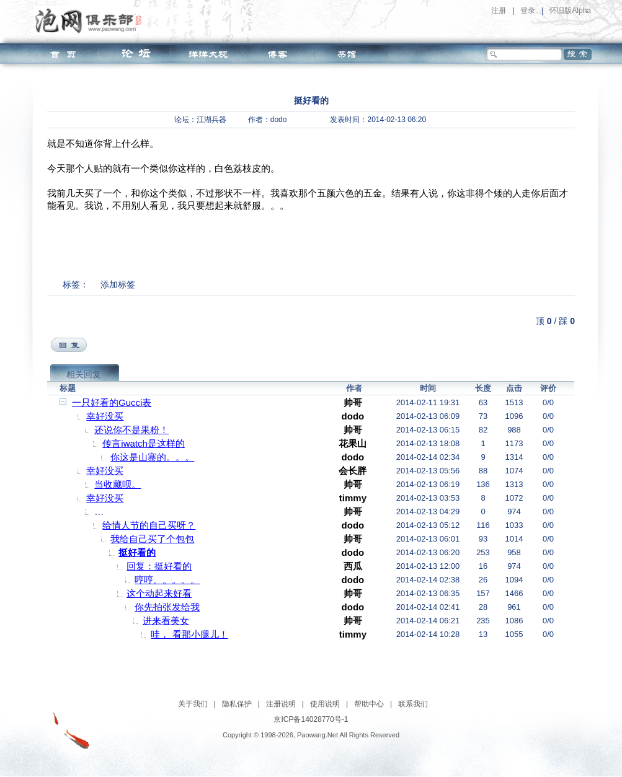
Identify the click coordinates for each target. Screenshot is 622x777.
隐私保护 (237, 704)
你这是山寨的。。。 (152, 457)
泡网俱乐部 (91, 20)
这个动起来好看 (159, 593)
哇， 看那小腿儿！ (189, 634)
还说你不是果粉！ (131, 429)
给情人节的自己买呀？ (148, 525)
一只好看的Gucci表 (111, 402)
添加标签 (117, 284)
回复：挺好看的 (159, 566)
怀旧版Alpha (570, 10)
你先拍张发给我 (167, 607)
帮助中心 (369, 704)
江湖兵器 (211, 119)
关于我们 (193, 704)
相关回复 (83, 374)
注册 (498, 10)
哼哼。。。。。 (167, 579)
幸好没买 (104, 416)
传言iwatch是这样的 (143, 443)
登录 (527, 10)
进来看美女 (166, 620)
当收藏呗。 (117, 484)
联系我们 (413, 704)
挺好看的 (137, 552)
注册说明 (281, 704)
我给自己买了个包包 (152, 538)
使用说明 (325, 704)
